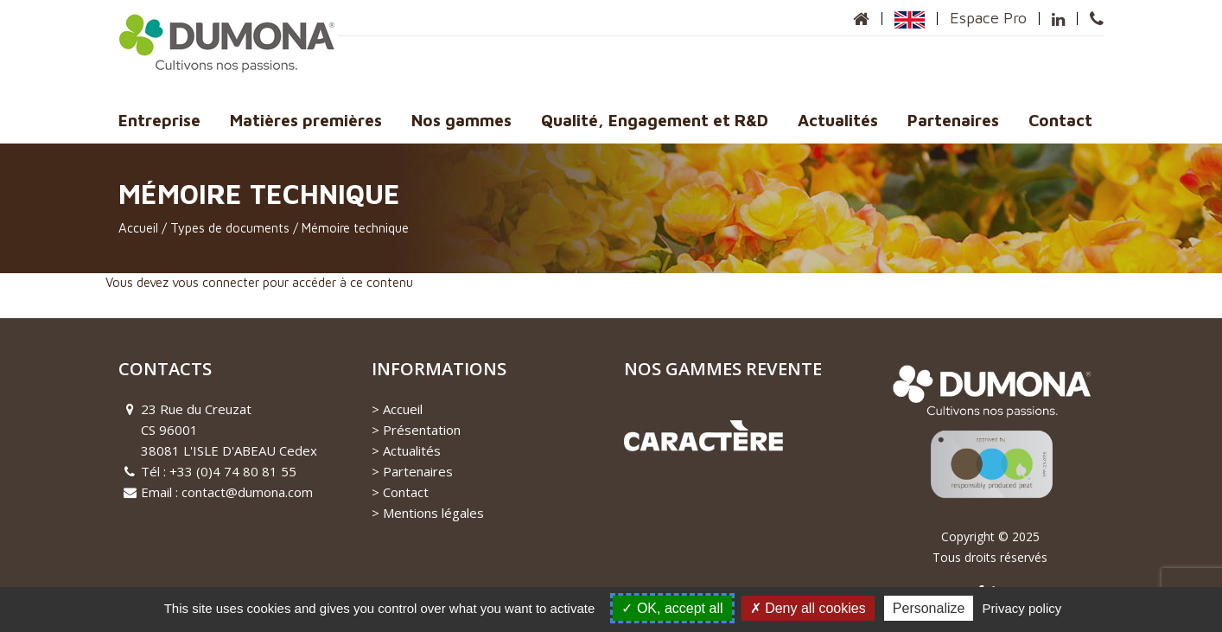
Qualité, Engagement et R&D (654, 120)
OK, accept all (671, 608)
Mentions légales (433, 512)
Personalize (929, 608)
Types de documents (230, 227)
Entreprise (159, 120)
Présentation (422, 429)
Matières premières (306, 120)
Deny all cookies (808, 608)
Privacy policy (1022, 608)
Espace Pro (988, 18)
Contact (1060, 120)
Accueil (138, 227)
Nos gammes (461, 120)
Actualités (838, 120)
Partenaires (953, 120)
